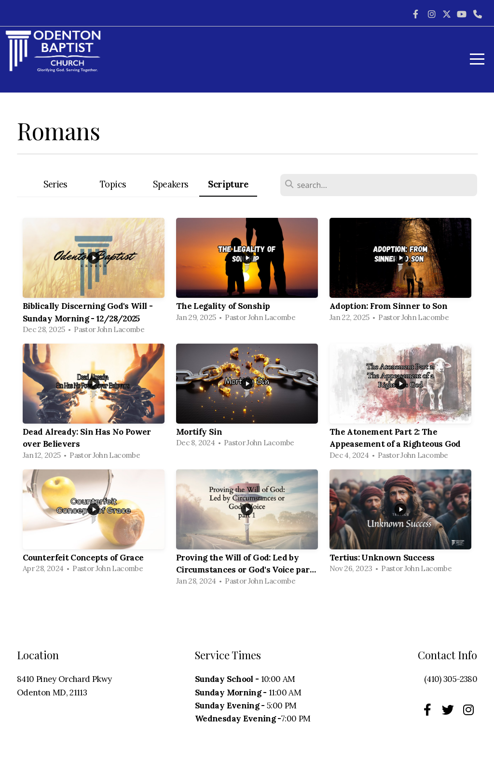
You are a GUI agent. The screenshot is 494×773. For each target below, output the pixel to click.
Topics (113, 184)
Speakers (171, 184)
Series (55, 184)
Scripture (228, 184)
